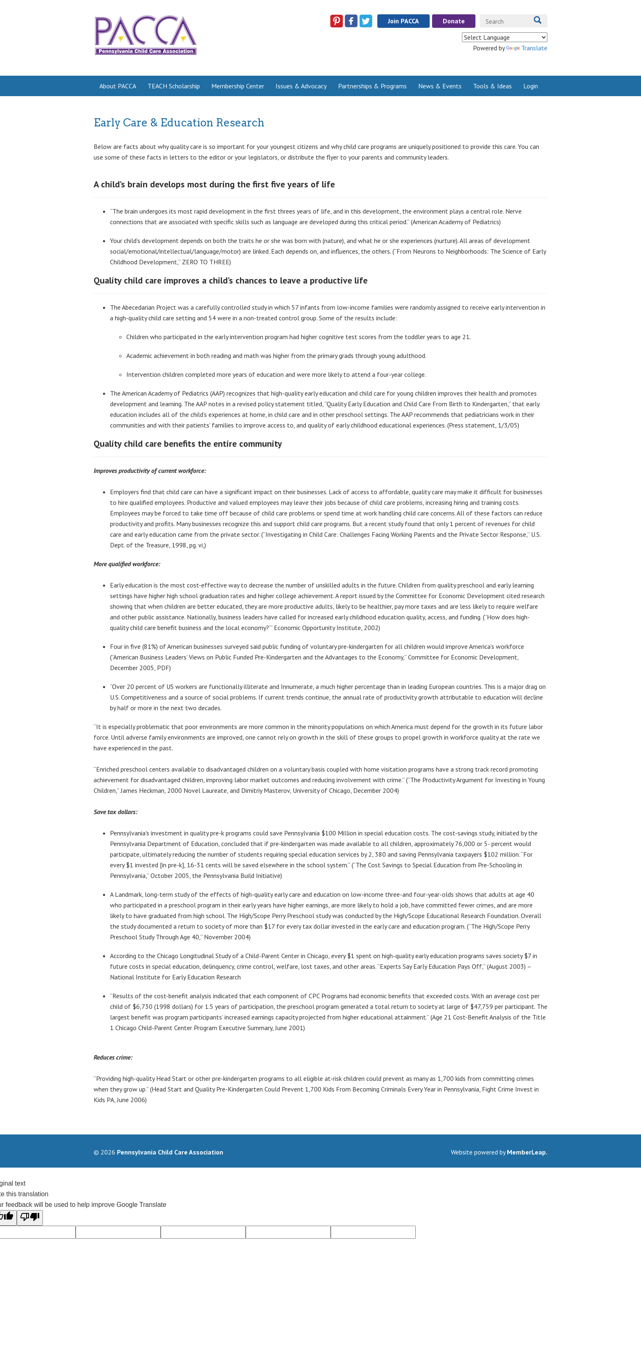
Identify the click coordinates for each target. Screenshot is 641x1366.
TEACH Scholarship (174, 86)
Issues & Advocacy (301, 86)
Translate (526, 48)
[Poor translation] (30, 1218)
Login (530, 86)
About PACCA (117, 86)
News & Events (440, 86)
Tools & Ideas (492, 86)
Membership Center (237, 86)
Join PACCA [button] (403, 21)
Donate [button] (454, 21)
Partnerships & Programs (372, 86)
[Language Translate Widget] (504, 37)
